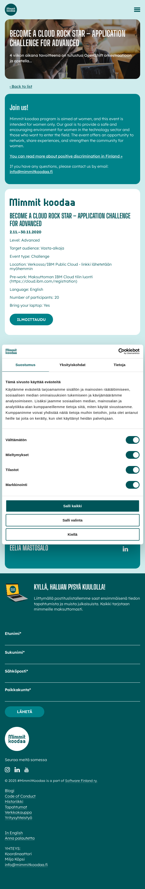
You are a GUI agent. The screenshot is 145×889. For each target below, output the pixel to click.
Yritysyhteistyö (18, 817)
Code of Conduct (20, 796)
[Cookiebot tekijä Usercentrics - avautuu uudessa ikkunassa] (118, 351)
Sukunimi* (15, 652)
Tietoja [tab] (119, 365)
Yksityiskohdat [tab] (72, 365)
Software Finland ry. (81, 780)
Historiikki (14, 801)
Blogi (9, 790)
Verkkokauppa (18, 812)
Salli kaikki (72, 506)
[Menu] (137, 9)
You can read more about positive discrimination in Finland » (66, 156)
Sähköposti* (16, 671)
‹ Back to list (21, 86)
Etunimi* (13, 633)
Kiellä (72, 534)
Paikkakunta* (18, 689)
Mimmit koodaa (11, 10)
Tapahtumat (16, 807)
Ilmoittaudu (31, 319)
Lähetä (24, 711)
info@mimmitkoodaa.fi (31, 171)
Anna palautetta (20, 838)
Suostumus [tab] (25, 365)
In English (14, 832)
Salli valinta (72, 520)
